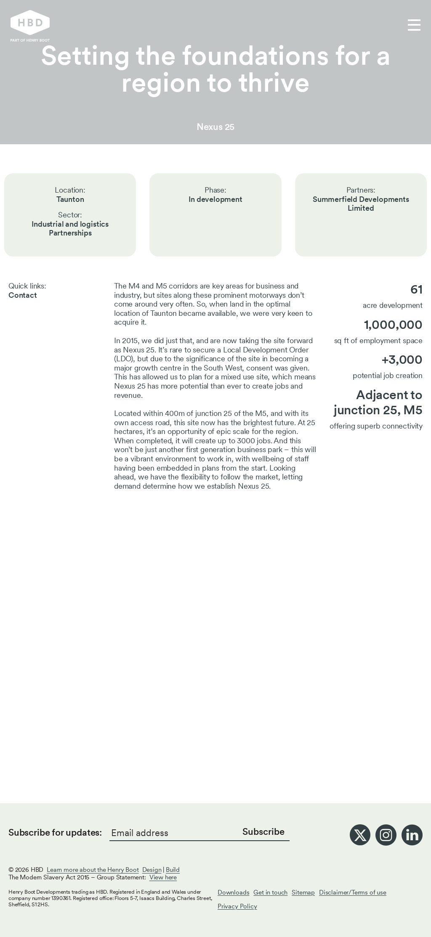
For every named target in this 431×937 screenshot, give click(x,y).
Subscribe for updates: (55, 832)
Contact (22, 295)
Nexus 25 (216, 126)
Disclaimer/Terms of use (352, 892)
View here (163, 877)
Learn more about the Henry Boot (92, 869)
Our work (152, 25)
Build (173, 869)
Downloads (233, 892)
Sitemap (303, 892)
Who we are (209, 25)
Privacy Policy (237, 906)
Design (152, 869)
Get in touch (273, 25)
